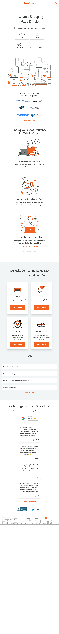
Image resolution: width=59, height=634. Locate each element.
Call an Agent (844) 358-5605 (29, 246)
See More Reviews (29, 501)
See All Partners (29, 120)
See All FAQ (29, 393)
